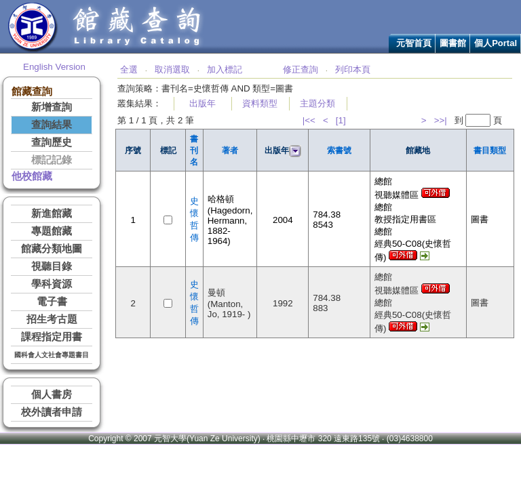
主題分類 (317, 103)
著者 (230, 150)
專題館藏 (51, 231)
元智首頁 (413, 43)
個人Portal (495, 43)
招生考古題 (51, 319)
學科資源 (51, 284)
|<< (309, 120)
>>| (440, 120)
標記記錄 (51, 160)
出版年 (202, 103)
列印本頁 (352, 69)
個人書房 (51, 394)
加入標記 (224, 69)
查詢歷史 (51, 142)
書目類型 (490, 150)
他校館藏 (32, 176)
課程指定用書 (51, 336)
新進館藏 (51, 213)
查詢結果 (51, 124)
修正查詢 (300, 69)
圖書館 (453, 43)
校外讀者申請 (51, 412)
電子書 (52, 301)
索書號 (339, 150)
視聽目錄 (51, 266)
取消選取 (172, 69)
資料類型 (259, 103)
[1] (341, 120)
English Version (54, 67)
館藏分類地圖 (51, 248)
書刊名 (194, 150)
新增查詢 (51, 107)
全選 (129, 69)
